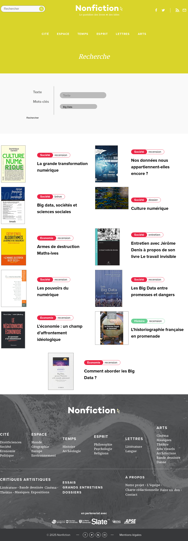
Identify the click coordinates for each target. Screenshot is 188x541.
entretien (154, 235)
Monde (36, 442)
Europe (36, 451)
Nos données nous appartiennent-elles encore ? (150, 167)
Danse (161, 462)
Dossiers (72, 492)
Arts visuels (166, 449)
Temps (82, 34)
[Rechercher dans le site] (23, 9)
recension (61, 155)
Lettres (123, 34)
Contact (131, 495)
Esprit (102, 34)
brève (58, 196)
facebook (156, 10)
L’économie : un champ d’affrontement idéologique (59, 333)
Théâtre (163, 444)
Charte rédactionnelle (142, 490)
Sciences (14, 442)
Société (45, 155)
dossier (153, 200)
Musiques (164, 440)
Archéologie (72, 451)
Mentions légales (130, 535)
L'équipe (153, 485)
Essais (69, 482)
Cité (45, 34)
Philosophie (103, 444)
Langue (131, 451)
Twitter (91, 534)
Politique (7, 455)
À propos (135, 477)
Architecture (166, 453)
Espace (63, 34)
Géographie (40, 447)
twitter (163, 10)
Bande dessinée (168, 458)
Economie (46, 238)
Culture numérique (149, 208)
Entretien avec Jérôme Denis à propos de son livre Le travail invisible (153, 250)
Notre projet (134, 485)
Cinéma (162, 436)
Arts (142, 34)
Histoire (139, 321)
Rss (177, 10)
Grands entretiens (83, 487)
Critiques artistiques (25, 479)
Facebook (85, 534)
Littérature (133, 447)
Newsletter (184, 10)
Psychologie (103, 449)
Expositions (40, 492)
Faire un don (170, 490)
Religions (101, 453)
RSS (98, 534)
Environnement (43, 455)
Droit (4, 442)
